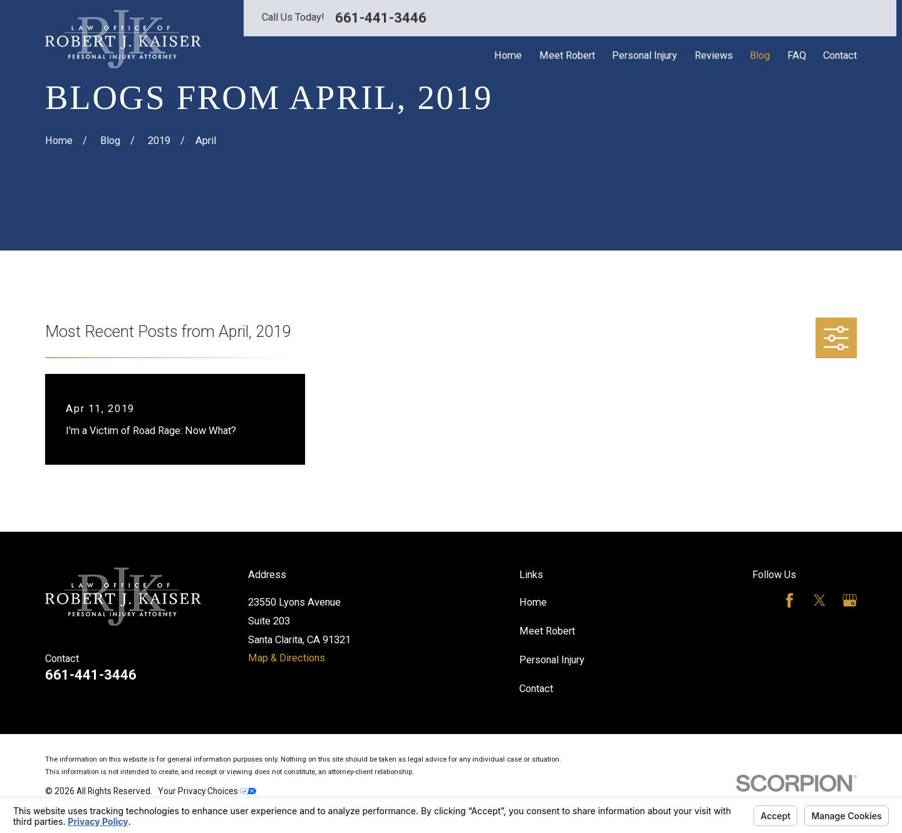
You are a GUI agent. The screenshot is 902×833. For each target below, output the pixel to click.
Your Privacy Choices (207, 791)
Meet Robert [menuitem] (567, 55)
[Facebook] (789, 600)
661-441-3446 (381, 18)
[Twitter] (819, 600)
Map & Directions (286, 658)
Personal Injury (551, 660)
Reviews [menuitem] (714, 55)
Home (533, 602)
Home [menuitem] (508, 55)
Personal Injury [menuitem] (644, 55)
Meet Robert (547, 631)
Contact (536, 689)
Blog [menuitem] (760, 55)
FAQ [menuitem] (796, 55)
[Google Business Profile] (849, 600)
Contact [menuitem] (840, 55)
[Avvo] (759, 600)
